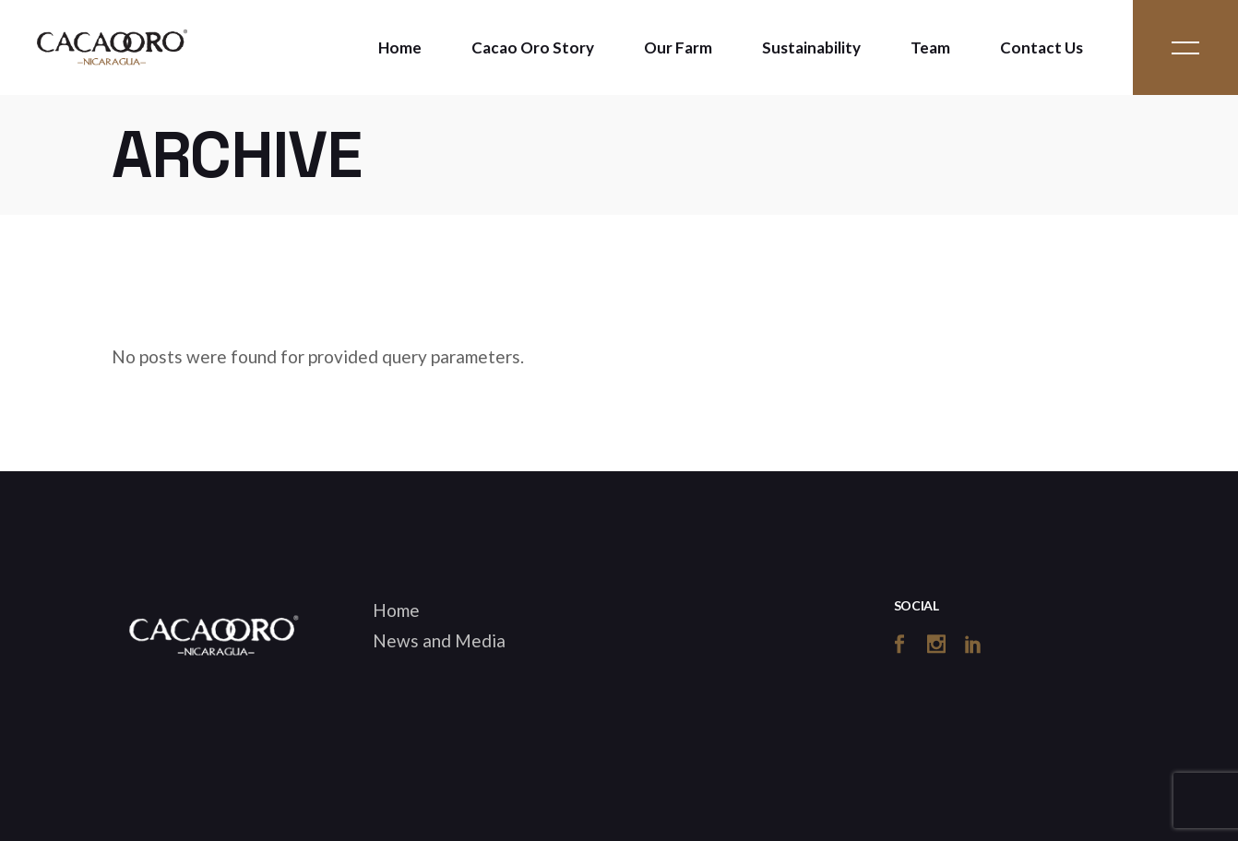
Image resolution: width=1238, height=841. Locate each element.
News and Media (439, 640)
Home (396, 610)
